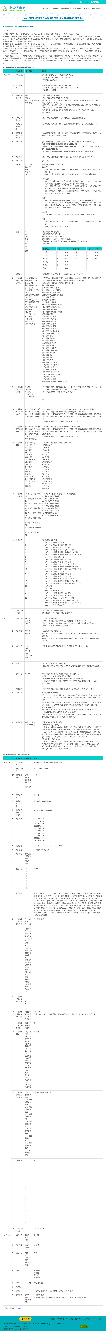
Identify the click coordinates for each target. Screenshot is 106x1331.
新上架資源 (46, 8)
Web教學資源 (66, 8)
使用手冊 (78, 1319)
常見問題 (69, 1319)
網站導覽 (61, 1319)
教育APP (87, 8)
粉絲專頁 (98, 1319)
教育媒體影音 (97, 8)
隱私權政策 (88, 1319)
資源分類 (56, 8)
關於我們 (52, 1319)
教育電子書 (77, 8)
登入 (95, 2)
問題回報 (25, 1318)
